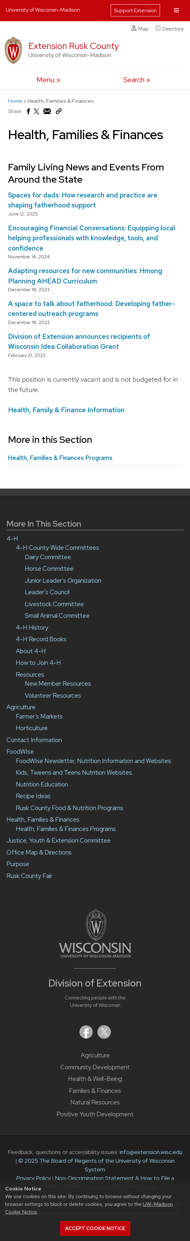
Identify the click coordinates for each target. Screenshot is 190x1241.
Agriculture (95, 1055)
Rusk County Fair (29, 876)
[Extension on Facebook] (86, 1037)
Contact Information (34, 740)
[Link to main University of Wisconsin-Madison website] (95, 955)
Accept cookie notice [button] (95, 1228)
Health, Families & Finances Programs (60, 458)
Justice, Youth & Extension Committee (58, 840)
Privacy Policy (33, 1178)
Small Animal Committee (57, 616)
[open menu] (48, 80)
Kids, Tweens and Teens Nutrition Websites (74, 772)
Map (140, 28)
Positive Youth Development (95, 1114)
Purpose (17, 864)
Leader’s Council (47, 592)
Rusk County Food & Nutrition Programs (69, 808)
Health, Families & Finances (42, 820)
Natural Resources (95, 1102)
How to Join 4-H (38, 663)
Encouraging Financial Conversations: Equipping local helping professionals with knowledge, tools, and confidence (91, 238)
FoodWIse (20, 752)
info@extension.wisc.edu (151, 1152)
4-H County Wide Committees (57, 548)
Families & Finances (95, 1091)
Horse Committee (49, 569)
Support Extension (135, 10)
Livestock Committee (54, 604)
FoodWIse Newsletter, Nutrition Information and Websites (93, 761)
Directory (169, 28)
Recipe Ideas (33, 796)
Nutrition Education (42, 784)
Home (15, 101)
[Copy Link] (58, 112)
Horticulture (32, 728)
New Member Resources (58, 684)
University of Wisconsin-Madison (43, 9)
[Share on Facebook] (27, 113)
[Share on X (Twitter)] (37, 113)
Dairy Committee (48, 557)
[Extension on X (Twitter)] (104, 1037)
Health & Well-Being (95, 1079)
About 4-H (31, 651)
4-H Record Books (41, 639)
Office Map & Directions (39, 852)
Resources (30, 675)
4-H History (32, 628)
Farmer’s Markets (39, 716)
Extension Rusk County (73, 46)
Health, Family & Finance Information (66, 410)
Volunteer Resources (53, 696)
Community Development (95, 1067)
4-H (12, 539)
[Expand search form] (136, 79)
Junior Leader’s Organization (63, 581)
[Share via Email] (47, 113)
